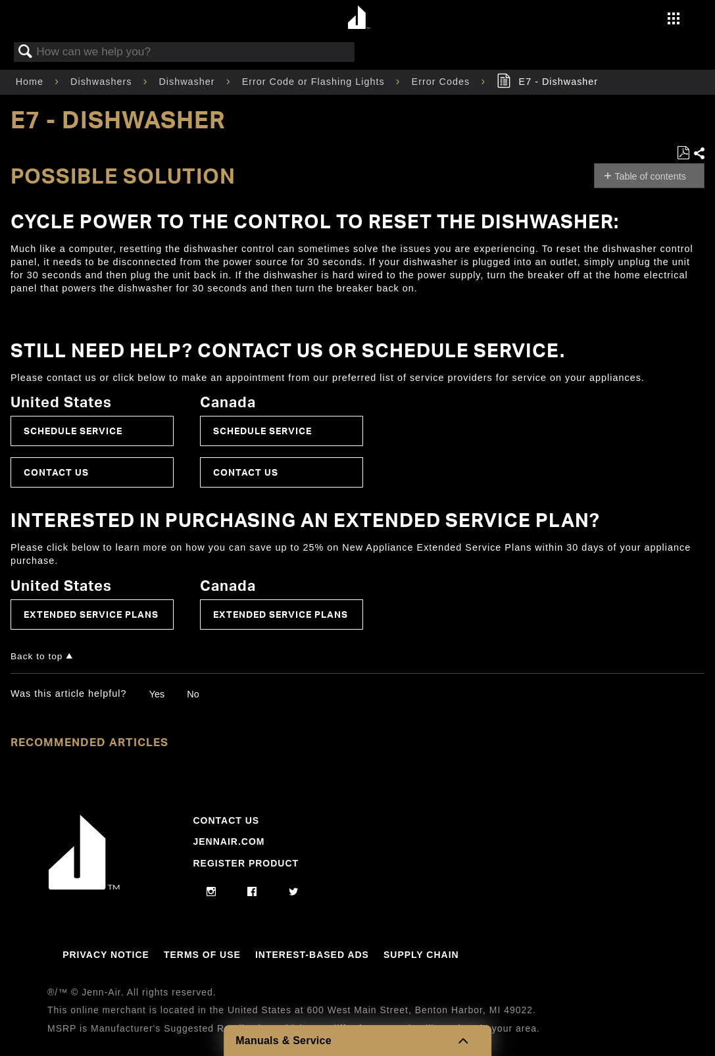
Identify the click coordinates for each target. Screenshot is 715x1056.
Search (25, 52)
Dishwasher (188, 81)
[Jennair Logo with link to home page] (84, 886)
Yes (156, 694)
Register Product (246, 863)
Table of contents (650, 176)
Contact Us (56, 472)
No (193, 694)
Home (31, 81)
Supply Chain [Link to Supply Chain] (421, 954)
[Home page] (359, 18)
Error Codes (443, 81)
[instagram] (211, 892)
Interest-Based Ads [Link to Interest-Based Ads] (312, 954)
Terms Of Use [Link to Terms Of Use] (202, 954)
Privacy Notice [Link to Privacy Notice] (105, 954)
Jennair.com (228, 841)
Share (698, 154)
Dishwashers (102, 81)
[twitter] (294, 892)
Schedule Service (73, 430)
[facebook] (252, 892)
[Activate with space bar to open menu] (673, 20)
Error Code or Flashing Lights (315, 81)
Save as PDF (683, 153)
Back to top (36, 656)
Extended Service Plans (91, 614)
